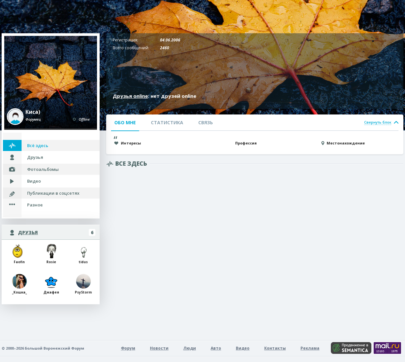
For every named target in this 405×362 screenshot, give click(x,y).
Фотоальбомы (43, 169)
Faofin (19, 254)
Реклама (309, 348)
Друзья (35, 157)
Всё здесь (37, 145)
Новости (159, 348)
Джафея (51, 284)
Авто (216, 348)
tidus (83, 254)
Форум (128, 348)
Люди (189, 348)
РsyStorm (83, 284)
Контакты (275, 348)
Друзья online (130, 96)
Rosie (51, 254)
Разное (35, 205)
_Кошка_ (19, 284)
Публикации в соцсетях (53, 193)
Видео (34, 181)
